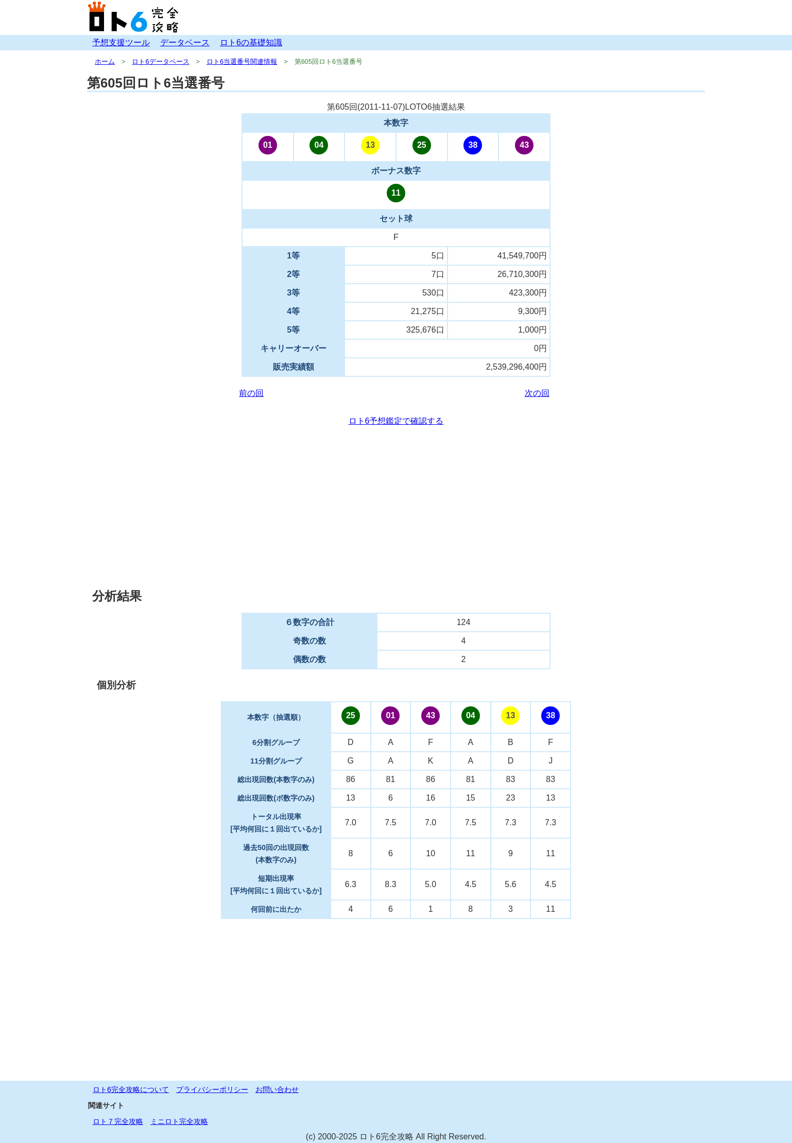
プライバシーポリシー (212, 1089)
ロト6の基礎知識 (251, 42)
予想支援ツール (121, 42)
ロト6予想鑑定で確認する (396, 421)
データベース (185, 42)
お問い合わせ (277, 1089)
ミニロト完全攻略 (179, 1121)
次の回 (537, 393)
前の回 (251, 393)
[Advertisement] (396, 508)
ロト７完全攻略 (118, 1121)
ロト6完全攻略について (131, 1089)
